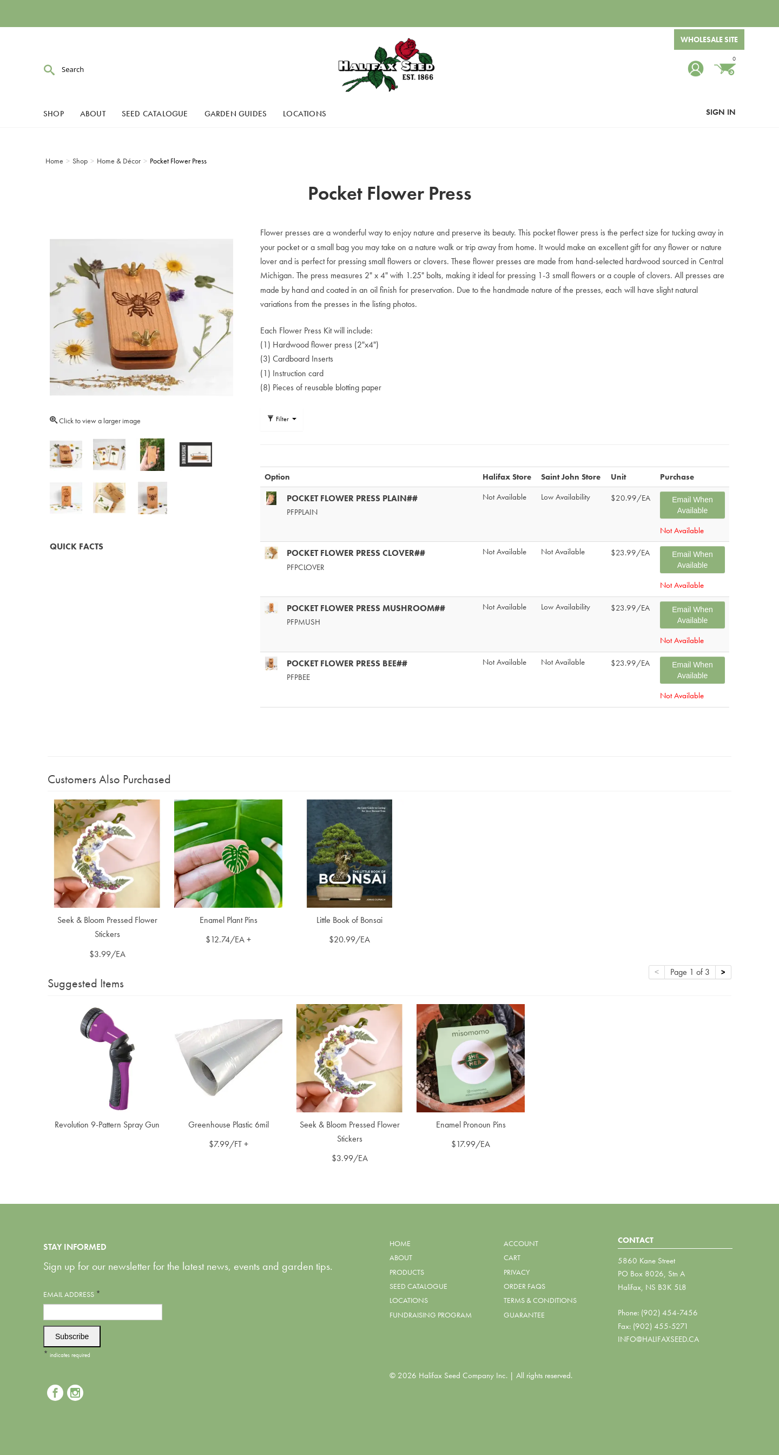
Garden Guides (235, 113)
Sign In (721, 112)
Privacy (517, 1272)
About (92, 113)
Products (407, 1272)
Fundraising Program (431, 1315)
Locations (304, 113)
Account (521, 1243)
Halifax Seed (389, 65)
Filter (281, 419)
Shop (53, 113)
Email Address (72, 1294)
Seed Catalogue (155, 113)
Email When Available (692, 505)
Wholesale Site (709, 39)
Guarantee (524, 1315)
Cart (512, 1257)
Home (400, 1243)
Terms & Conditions (540, 1300)
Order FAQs (524, 1286)
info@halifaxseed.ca (658, 1339)
